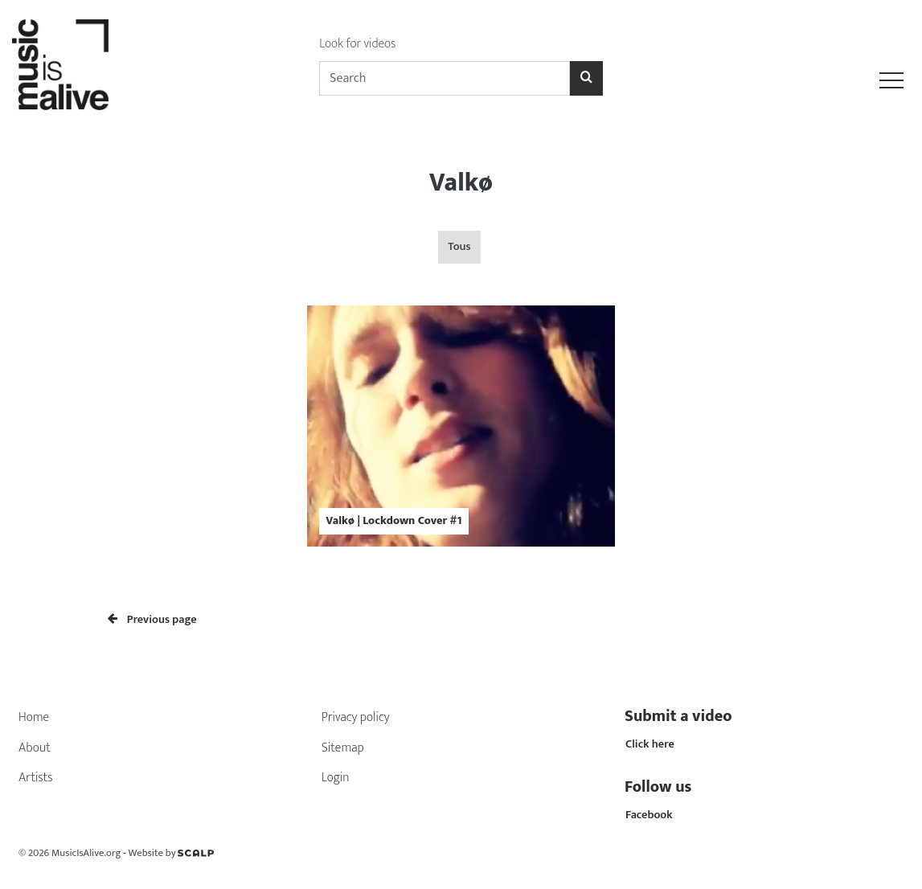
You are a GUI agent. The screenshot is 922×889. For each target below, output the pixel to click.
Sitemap (343, 748)
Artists (35, 778)
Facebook (649, 815)
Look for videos (357, 44)
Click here (649, 744)
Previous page (152, 619)
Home (33, 717)
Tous (459, 247)
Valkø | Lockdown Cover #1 (393, 521)
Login (336, 778)
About (34, 748)
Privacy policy (356, 717)
